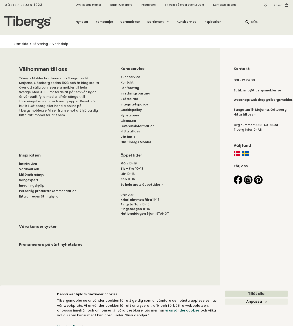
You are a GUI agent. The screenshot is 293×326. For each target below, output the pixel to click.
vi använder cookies (182, 301)
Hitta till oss (130, 131)
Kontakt (127, 82)
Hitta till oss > (245, 114)
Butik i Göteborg (121, 5)
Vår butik (127, 137)
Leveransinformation (137, 126)
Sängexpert (28, 180)
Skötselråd (129, 99)
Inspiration (212, 21)
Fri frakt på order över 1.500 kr (184, 5)
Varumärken (130, 21)
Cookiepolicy (131, 110)
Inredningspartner (135, 93)
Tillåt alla (256, 284)
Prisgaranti (149, 5)
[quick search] (270, 21)
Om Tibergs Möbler (88, 5)
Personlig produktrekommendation (47, 191)
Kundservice (187, 21)
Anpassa (256, 292)
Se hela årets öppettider (140, 184)
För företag (129, 88)
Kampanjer (104, 21)
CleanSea (128, 121)
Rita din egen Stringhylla (38, 196)
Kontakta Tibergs (225, 5)
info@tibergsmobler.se (262, 90)
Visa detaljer (67, 317)
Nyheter (82, 21)
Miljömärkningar (32, 174)
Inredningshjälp (31, 185)
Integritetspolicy (134, 104)
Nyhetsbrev (129, 115)
